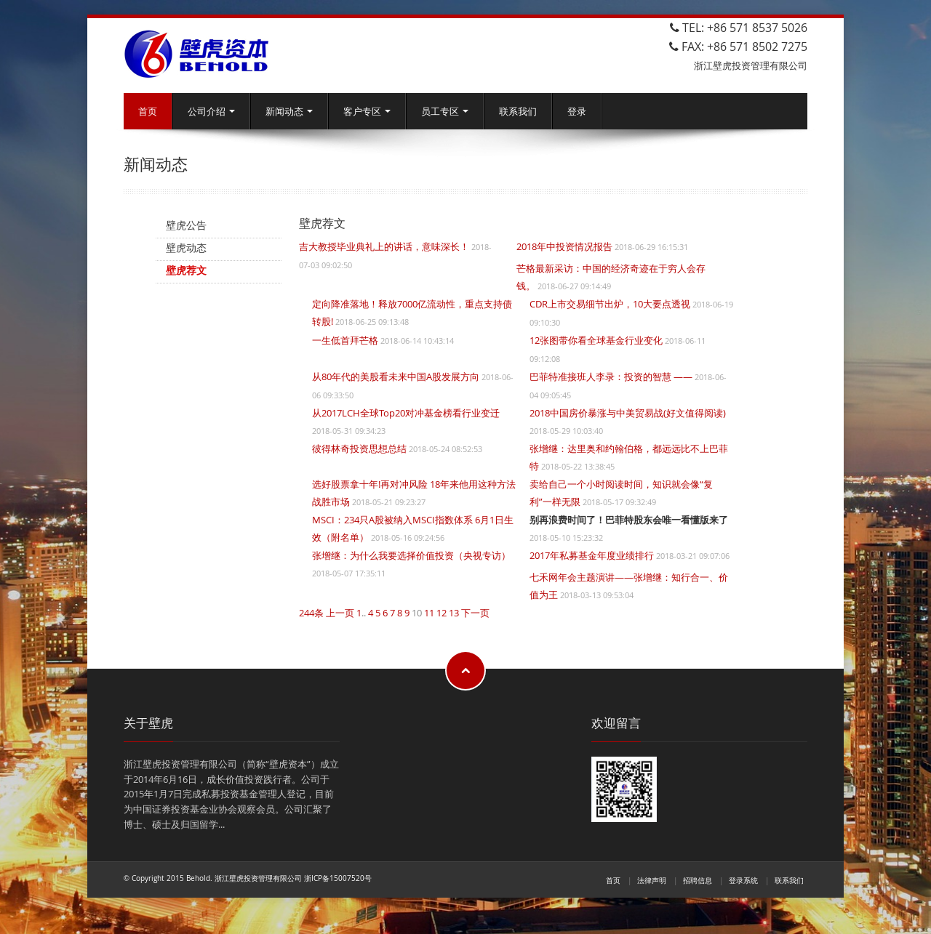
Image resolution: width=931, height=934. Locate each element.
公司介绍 (211, 111)
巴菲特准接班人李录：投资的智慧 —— (611, 376)
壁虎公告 (186, 225)
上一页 (340, 612)
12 (441, 612)
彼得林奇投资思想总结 (359, 448)
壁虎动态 (186, 247)
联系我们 (518, 111)
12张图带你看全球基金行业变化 (596, 340)
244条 (311, 612)
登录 (576, 111)
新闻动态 (289, 111)
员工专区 (444, 111)
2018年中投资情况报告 (564, 246)
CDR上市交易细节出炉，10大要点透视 (610, 303)
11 (429, 612)
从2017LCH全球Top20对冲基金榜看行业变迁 (406, 412)
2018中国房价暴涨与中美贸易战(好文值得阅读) (628, 412)
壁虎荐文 (186, 270)
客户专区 (367, 111)
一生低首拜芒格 (345, 340)
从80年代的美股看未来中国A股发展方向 (395, 376)
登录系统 (743, 880)
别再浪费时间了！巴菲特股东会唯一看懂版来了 (629, 519)
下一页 (475, 612)
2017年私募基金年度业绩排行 (592, 555)
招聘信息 (697, 880)
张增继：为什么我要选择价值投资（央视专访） (411, 555)
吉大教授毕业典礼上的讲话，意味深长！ (384, 246)
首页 (147, 111)
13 (454, 612)
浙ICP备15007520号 (338, 878)
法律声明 (651, 880)
